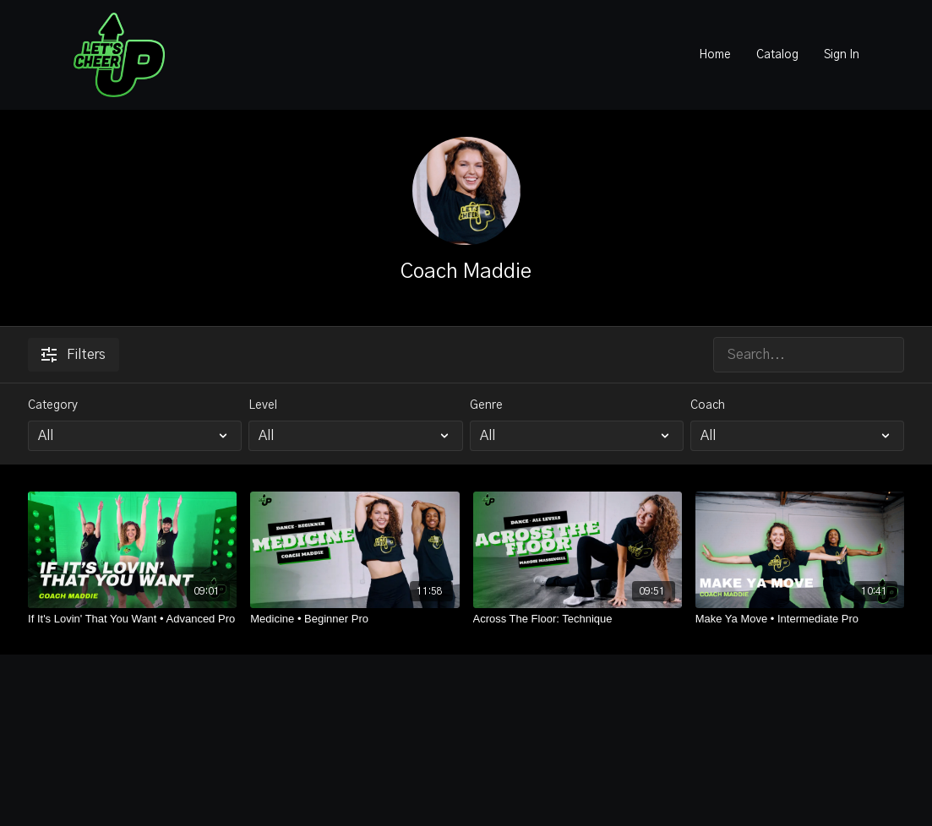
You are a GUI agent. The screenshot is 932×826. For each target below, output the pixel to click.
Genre (486, 405)
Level (262, 405)
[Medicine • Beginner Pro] (354, 619)
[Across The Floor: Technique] (577, 619)
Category (53, 405)
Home (715, 55)
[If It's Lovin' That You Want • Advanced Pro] (132, 619)
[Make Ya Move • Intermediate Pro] (799, 619)
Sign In (841, 55)
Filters (73, 354)
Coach (707, 405)
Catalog (777, 55)
